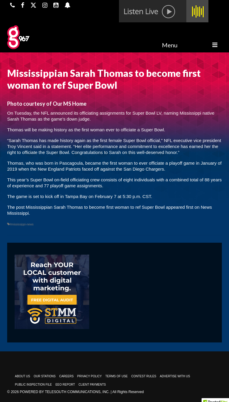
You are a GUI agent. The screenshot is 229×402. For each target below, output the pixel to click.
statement (61, 146)
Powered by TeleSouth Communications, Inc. (64, 392)
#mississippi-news (22, 224)
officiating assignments (102, 113)
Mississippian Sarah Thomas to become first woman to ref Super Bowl (95, 207)
